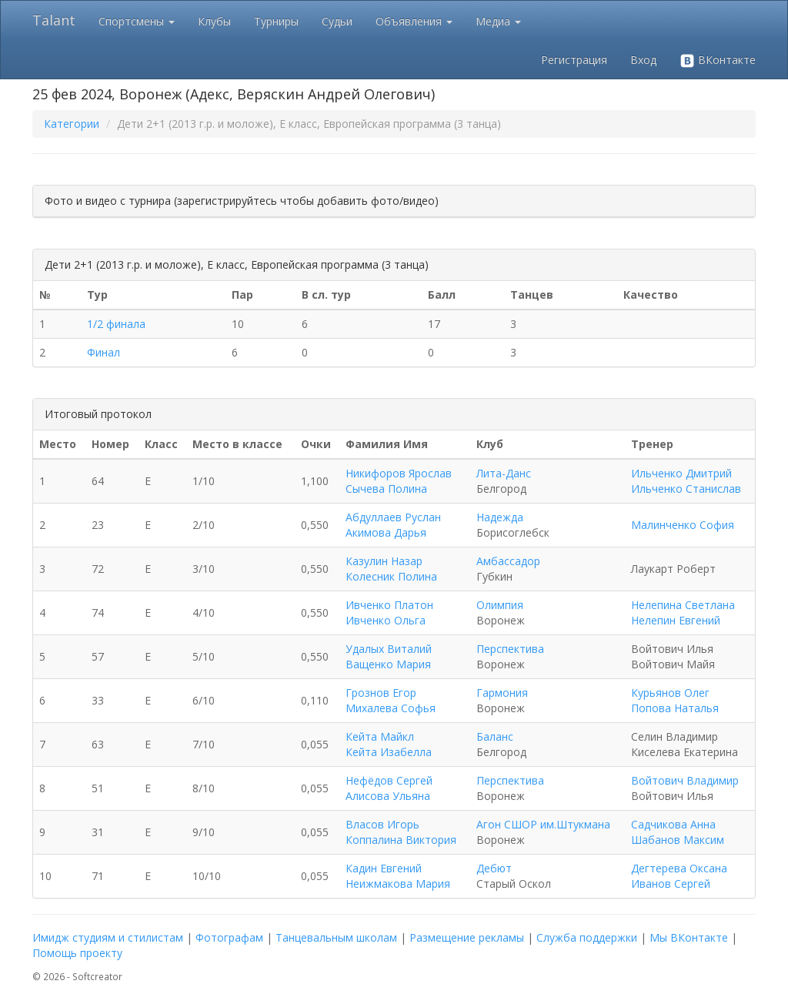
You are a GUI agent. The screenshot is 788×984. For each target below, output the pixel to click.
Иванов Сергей (670, 883)
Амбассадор (508, 561)
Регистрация (574, 59)
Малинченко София (682, 524)
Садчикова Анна (673, 824)
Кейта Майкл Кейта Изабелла (389, 744)
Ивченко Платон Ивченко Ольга (389, 612)
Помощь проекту (77, 953)
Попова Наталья (675, 708)
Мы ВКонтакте (688, 937)
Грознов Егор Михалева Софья (391, 700)
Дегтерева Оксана (679, 868)
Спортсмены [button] (136, 21)
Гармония (502, 692)
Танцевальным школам (336, 937)
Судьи (337, 21)
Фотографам (229, 937)
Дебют (494, 868)
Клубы (214, 21)
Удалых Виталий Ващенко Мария (389, 656)
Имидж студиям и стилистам (107, 937)
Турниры (276, 21)
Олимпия (499, 604)
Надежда (499, 517)
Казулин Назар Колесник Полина (391, 569)
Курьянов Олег (670, 692)
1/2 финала (116, 323)
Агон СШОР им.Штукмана (543, 824)
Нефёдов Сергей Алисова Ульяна (389, 788)
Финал (103, 352)
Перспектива (510, 648)
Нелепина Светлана (683, 604)
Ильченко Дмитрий (681, 473)
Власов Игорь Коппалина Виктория (401, 832)
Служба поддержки (586, 937)
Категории (71, 123)
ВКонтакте (717, 60)
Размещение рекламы (466, 937)
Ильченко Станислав (686, 488)
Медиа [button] (498, 21)
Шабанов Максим (677, 839)
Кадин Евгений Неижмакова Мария (398, 876)
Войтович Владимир (685, 780)
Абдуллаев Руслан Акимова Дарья (393, 525)
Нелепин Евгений (675, 620)
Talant (53, 20)
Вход (643, 59)
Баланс (494, 736)
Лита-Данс (503, 473)
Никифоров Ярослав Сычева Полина (399, 481)
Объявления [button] (414, 21)
